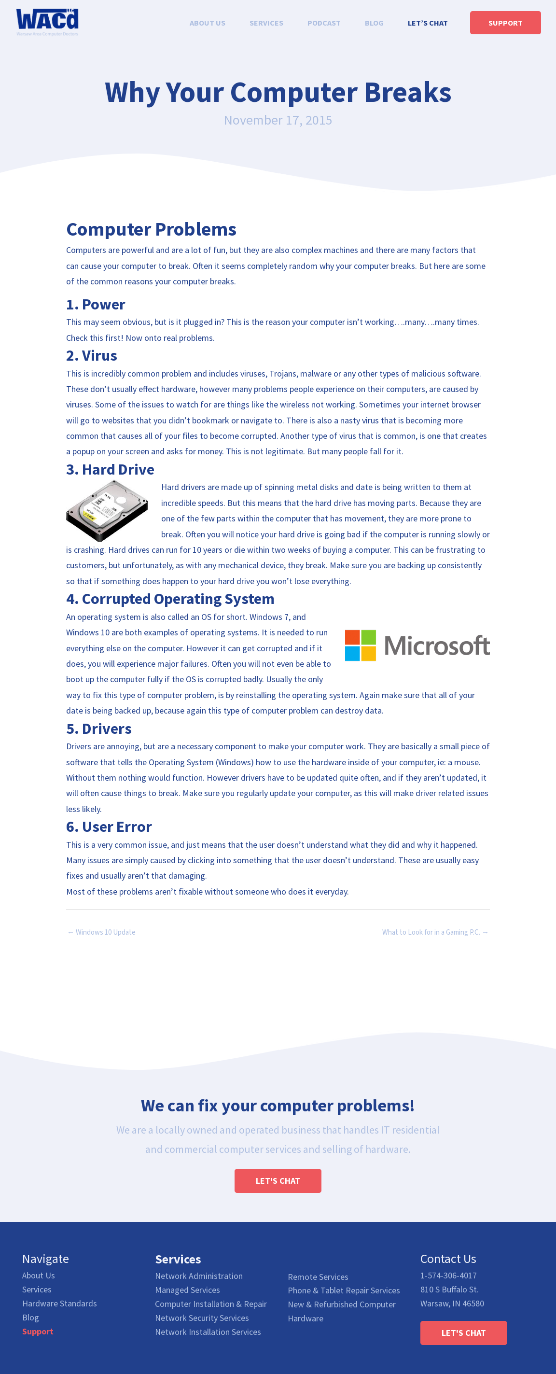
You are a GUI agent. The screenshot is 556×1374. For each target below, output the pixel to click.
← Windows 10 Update (101, 932)
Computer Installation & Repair (211, 1303)
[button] (278, 1181)
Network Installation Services (208, 1331)
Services (37, 1290)
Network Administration (199, 1275)
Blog (30, 1318)
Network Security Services (202, 1317)
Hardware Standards (59, 1304)
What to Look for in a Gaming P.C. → (435, 932)
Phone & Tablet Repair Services (344, 1290)
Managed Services (187, 1289)
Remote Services (318, 1276)
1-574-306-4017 (448, 1276)
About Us (38, 1276)
